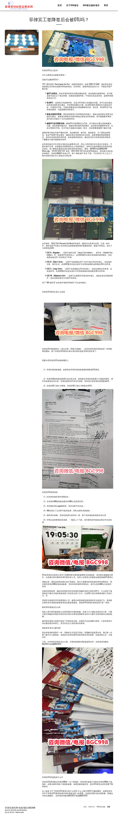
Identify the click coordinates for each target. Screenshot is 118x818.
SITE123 (12, 812)
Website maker (19, 812)
